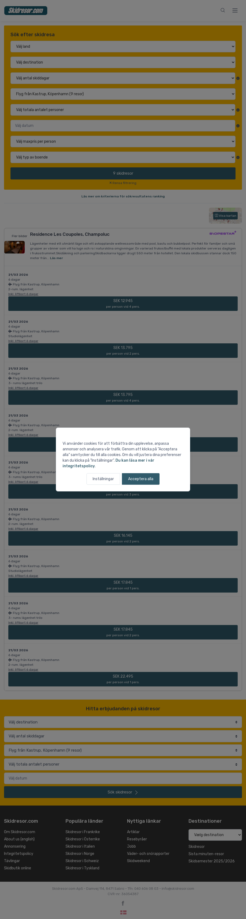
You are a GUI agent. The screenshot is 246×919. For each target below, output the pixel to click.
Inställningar (103, 479)
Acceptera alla (140, 479)
